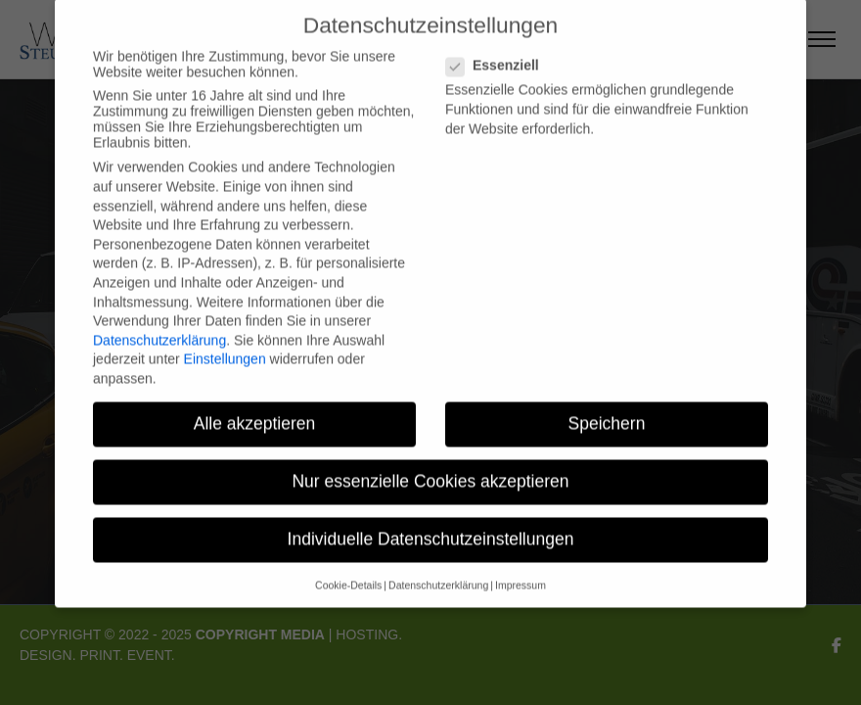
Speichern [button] (607, 412)
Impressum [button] (520, 574)
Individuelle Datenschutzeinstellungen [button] (431, 529)
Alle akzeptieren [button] (255, 412)
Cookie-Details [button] (348, 574)
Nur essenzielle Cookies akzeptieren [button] (430, 470)
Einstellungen (225, 348)
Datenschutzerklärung (159, 329)
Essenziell (492, 55)
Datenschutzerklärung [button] (438, 574)
